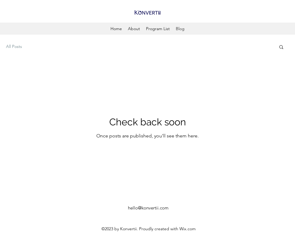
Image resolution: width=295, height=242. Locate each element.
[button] (281, 47)
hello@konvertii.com (148, 208)
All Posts (14, 46)
